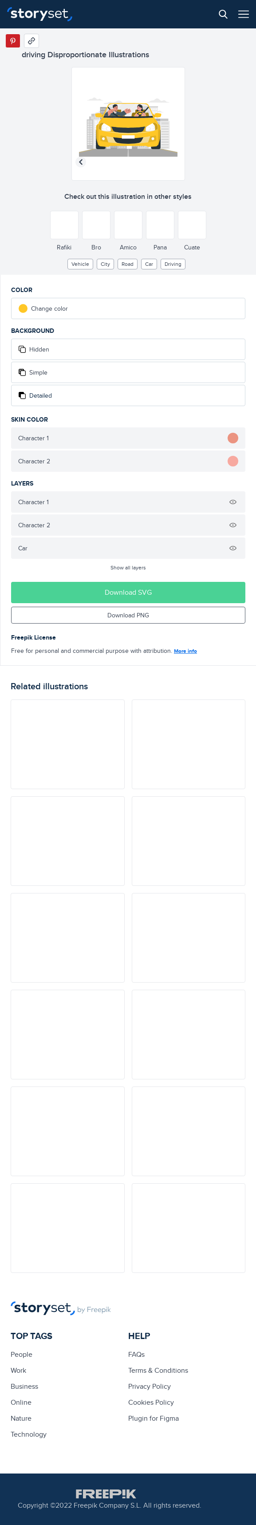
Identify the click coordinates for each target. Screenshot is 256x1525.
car (149, 264)
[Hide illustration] (233, 502)
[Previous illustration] (80, 162)
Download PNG (128, 615)
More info (185, 651)
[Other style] (64, 225)
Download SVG (128, 592)
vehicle (80, 264)
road (128, 264)
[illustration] (68, 744)
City (105, 264)
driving (173, 264)
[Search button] (223, 14)
